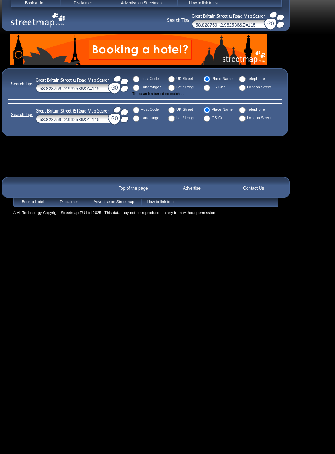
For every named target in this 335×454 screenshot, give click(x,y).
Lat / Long (185, 87)
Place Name (222, 78)
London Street (259, 87)
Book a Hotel (33, 202)
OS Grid (219, 87)
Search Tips (22, 83)
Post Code (150, 78)
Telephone (256, 78)
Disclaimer (69, 202)
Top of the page (133, 188)
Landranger (151, 87)
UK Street (184, 78)
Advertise (192, 188)
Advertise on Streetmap (114, 202)
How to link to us (161, 202)
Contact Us (253, 188)
